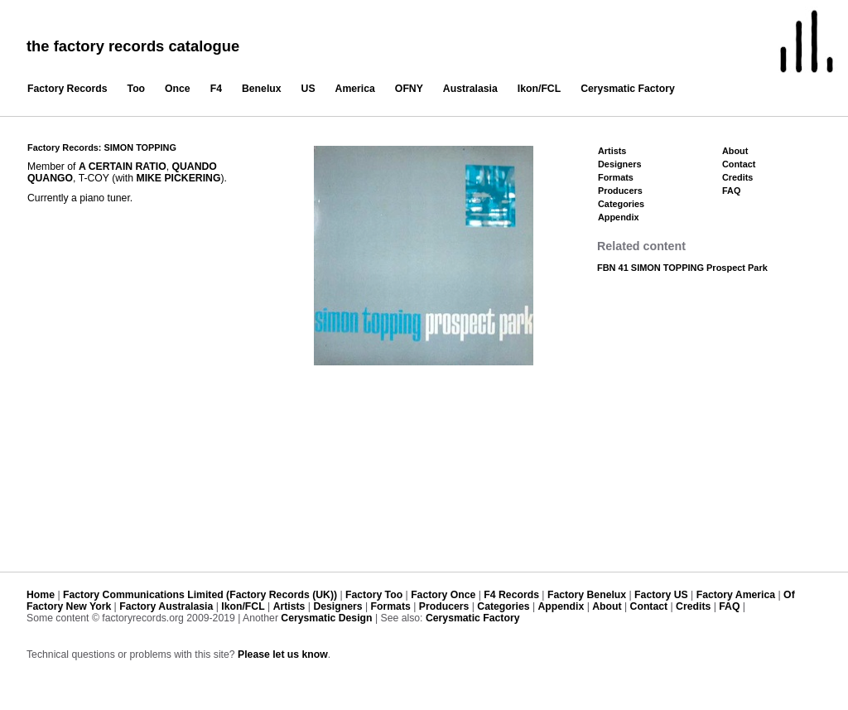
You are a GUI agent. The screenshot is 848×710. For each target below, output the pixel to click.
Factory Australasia (166, 606)
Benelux (262, 88)
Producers (620, 191)
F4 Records (511, 595)
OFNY (409, 88)
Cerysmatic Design (326, 618)
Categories (621, 204)
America (355, 88)
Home (40, 595)
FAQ (731, 191)
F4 (216, 88)
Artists (612, 151)
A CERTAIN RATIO (122, 166)
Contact (738, 164)
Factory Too (373, 595)
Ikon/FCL (539, 88)
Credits (737, 177)
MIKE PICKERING (178, 178)
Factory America (735, 595)
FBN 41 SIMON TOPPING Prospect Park (682, 268)
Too (137, 88)
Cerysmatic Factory (628, 88)
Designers (620, 164)
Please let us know (283, 654)
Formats (616, 177)
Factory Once (443, 595)
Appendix (618, 217)
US (308, 88)
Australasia (470, 88)
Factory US (661, 595)
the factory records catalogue (132, 46)
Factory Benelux (586, 595)
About (735, 151)
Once (177, 88)
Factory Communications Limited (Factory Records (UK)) (200, 595)
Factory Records (67, 88)
